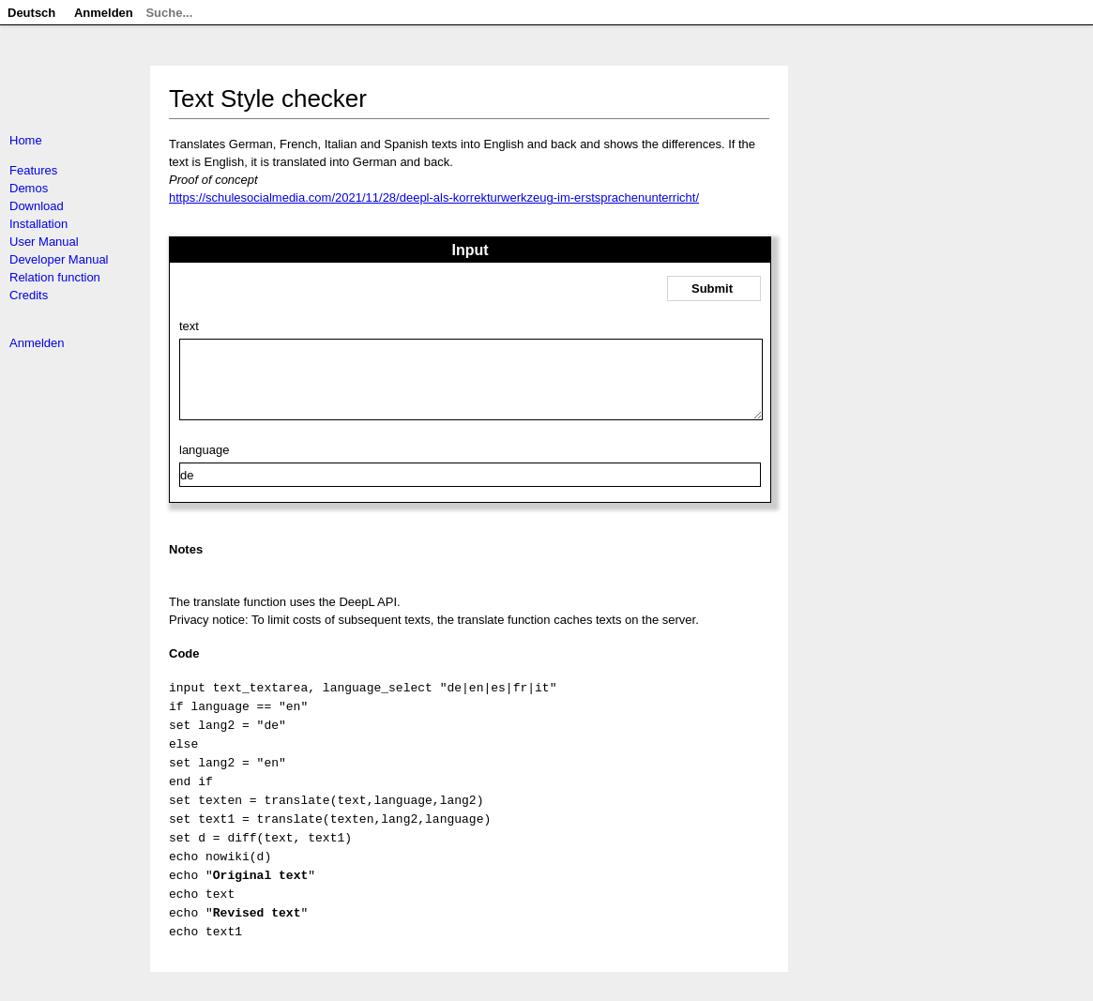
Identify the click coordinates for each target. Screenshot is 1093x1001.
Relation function (54, 277)
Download (36, 206)
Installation (38, 224)
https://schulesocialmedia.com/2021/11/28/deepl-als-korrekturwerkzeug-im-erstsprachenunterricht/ (434, 197)
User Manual (44, 242)
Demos (28, 188)
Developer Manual (59, 259)
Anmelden (37, 343)
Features (33, 170)
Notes (186, 563)
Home (25, 140)
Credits (28, 295)
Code (184, 667)
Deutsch (31, 13)
